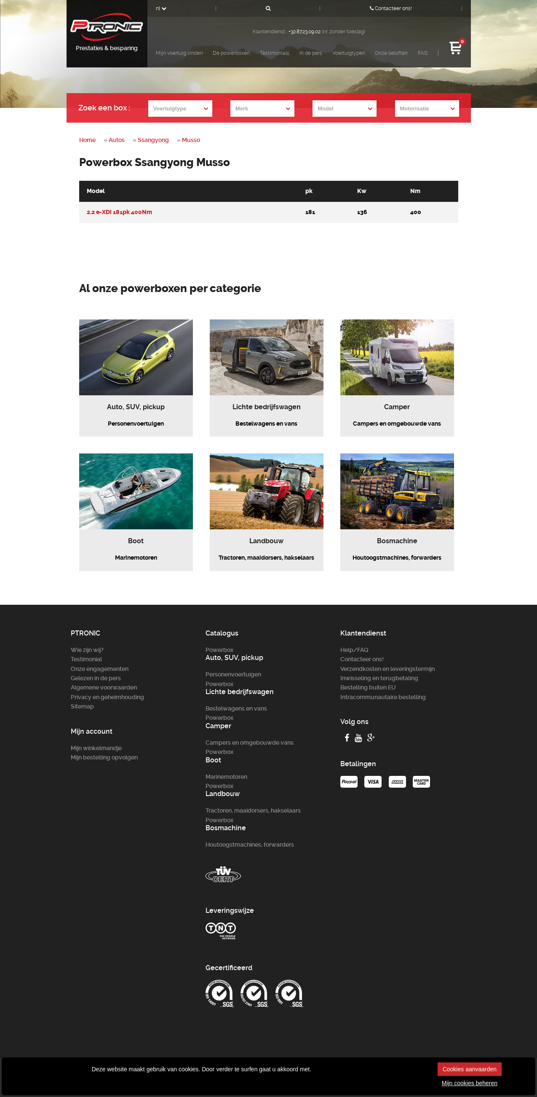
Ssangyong (153, 140)
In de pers (310, 53)
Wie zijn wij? (87, 649)
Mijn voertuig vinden (179, 53)
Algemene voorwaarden (104, 687)
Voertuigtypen (348, 53)
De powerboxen (231, 53)
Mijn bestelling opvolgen (104, 757)
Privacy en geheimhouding (107, 697)
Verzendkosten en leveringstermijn (387, 668)
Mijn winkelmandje (96, 748)
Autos (117, 140)
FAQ (422, 53)
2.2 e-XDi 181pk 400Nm (119, 212)
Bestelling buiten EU (368, 687)
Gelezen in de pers (96, 678)
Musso (191, 140)
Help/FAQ (354, 649)
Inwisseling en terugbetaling (379, 678)
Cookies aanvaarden (470, 1069)
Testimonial (86, 659)
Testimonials (274, 53)
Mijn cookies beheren (469, 1083)
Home (87, 140)
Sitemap (82, 706)
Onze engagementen (99, 668)
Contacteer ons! (391, 8)
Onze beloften (391, 53)
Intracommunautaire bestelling (383, 697)
